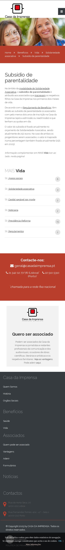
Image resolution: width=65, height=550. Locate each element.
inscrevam (40, 95)
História (7, 393)
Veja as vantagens (43, 359)
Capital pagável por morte (20, 199)
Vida (36, 52)
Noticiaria (11, 210)
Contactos (12, 493)
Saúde (6, 421)
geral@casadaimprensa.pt (35, 266)
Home (8, 52)
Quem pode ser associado (16, 444)
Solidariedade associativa (19, 189)
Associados (13, 435)
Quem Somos (10, 386)
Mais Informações (33, 544)
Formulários (9, 465)
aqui (38, 362)
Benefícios (23, 52)
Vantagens (8, 451)
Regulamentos (14, 231)
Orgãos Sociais (10, 400)
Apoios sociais (14, 178)
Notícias (10, 476)
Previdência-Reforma (18, 220)
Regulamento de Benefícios (37, 107)
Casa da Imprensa (20, 377)
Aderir (6, 458)
